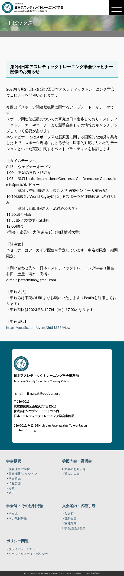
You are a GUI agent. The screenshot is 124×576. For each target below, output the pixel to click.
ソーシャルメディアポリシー (28, 554)
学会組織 (15, 478)
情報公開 (15, 483)
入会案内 (70, 513)
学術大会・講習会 (77, 460)
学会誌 (13, 513)
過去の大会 (71, 473)
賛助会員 (70, 518)
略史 (12, 493)
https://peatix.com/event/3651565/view (38, 327)
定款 (12, 488)
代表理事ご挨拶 (19, 469)
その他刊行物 (18, 518)
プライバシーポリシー (24, 549)
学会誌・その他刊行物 (24, 505)
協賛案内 (70, 523)
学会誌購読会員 (74, 528)
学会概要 (13, 460)
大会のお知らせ (74, 469)
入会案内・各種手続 (78, 505)
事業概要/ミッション (23, 473)
